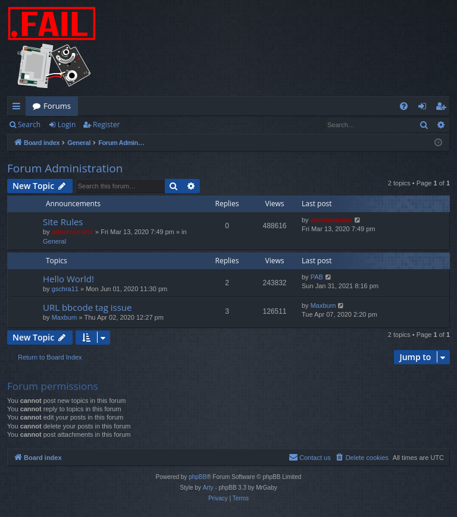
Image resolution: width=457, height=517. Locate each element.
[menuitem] (404, 106)
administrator (72, 231)
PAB (317, 276)
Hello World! (68, 279)
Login (67, 124)
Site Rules (63, 222)
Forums (57, 105)
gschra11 (65, 288)
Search (29, 124)
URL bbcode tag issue (87, 307)
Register (106, 124)
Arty (208, 487)
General (54, 241)
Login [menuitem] (424, 108)
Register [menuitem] (443, 108)
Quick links (19, 108)
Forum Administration (65, 168)
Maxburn (64, 317)
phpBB (197, 477)
